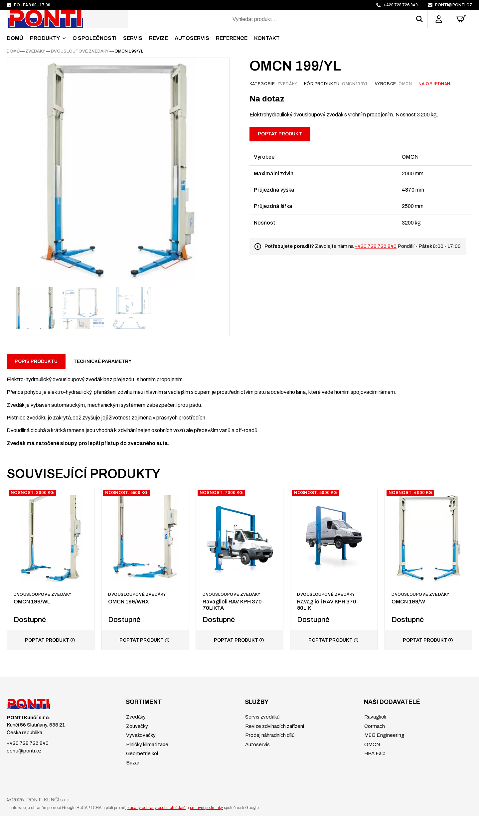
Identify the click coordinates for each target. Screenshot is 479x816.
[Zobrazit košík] (461, 19)
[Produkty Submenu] (63, 38)
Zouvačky (136, 726)
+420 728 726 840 (376, 246)
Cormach (374, 726)
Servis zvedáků (261, 717)
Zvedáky (35, 51)
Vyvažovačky (140, 735)
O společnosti (94, 38)
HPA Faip (374, 753)
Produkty (45, 38)
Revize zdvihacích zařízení (274, 726)
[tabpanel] (239, 408)
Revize (158, 38)
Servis (132, 38)
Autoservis (192, 38)
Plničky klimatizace (146, 744)
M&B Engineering (383, 735)
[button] (421, 19)
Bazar (132, 762)
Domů (15, 38)
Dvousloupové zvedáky (80, 51)
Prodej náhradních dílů (269, 735)
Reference (231, 38)
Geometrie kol (141, 753)
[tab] (36, 361)
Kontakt (267, 38)
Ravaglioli (374, 717)
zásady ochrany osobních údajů (156, 807)
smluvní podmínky (206, 807)
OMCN (371, 744)
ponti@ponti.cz (24, 750)
